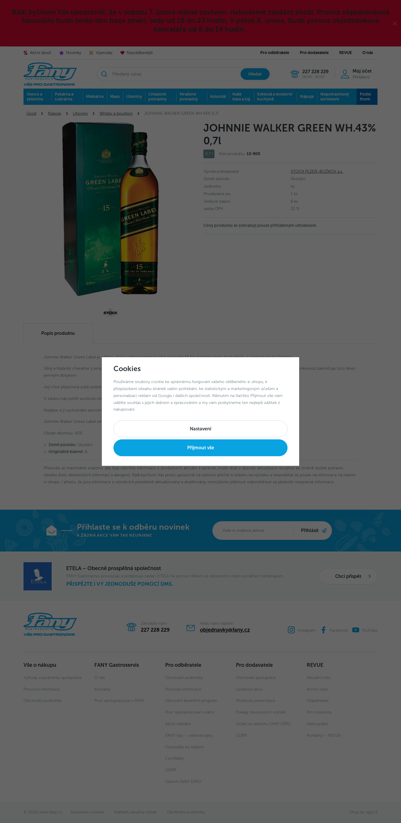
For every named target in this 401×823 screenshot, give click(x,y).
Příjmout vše (200, 447)
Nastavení (200, 428)
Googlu (165, 395)
